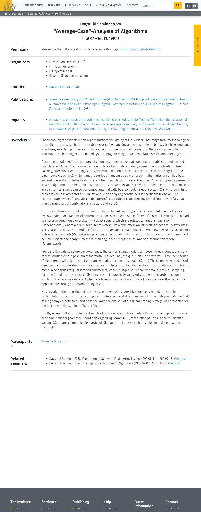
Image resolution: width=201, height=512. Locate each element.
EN (188, 5)
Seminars (18, 13)
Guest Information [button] (109, 5)
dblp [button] (88, 5)
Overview (18, 508)
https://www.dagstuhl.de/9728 (140, 49)
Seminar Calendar (39, 13)
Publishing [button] (72, 5)
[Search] (157, 5)
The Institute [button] (34, 5)
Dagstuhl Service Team (65, 87)
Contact (132, 5)
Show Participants (53, 341)
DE (194, 5)
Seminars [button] (53, 5)
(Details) (180, 358)
